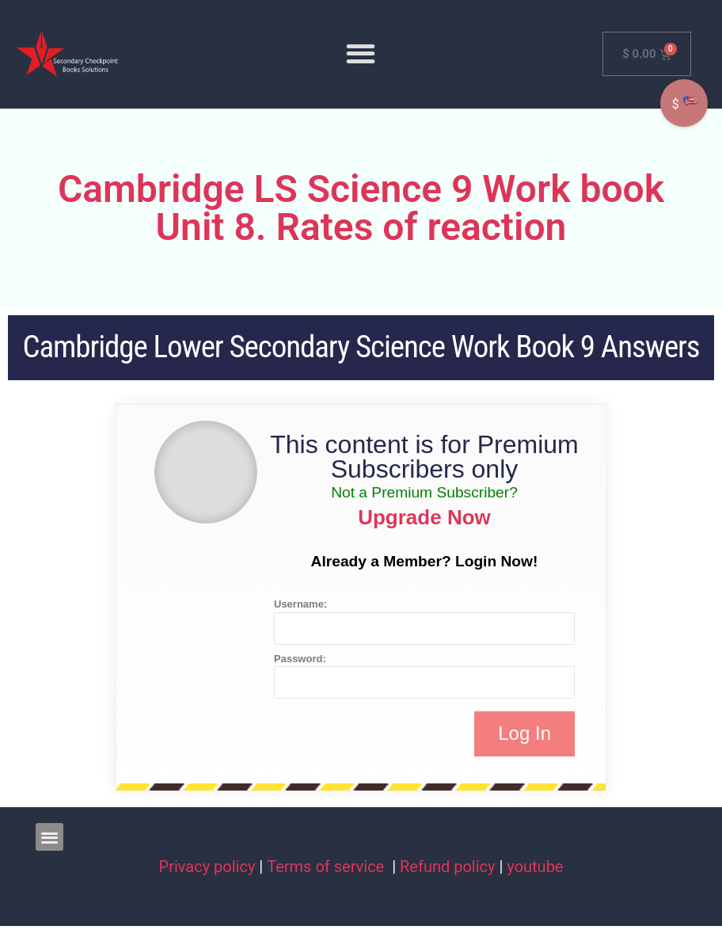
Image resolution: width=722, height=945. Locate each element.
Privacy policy (207, 866)
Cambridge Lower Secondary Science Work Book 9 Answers (360, 347)
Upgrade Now (424, 517)
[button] (361, 53)
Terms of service (327, 866)
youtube (535, 866)
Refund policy (448, 866)
